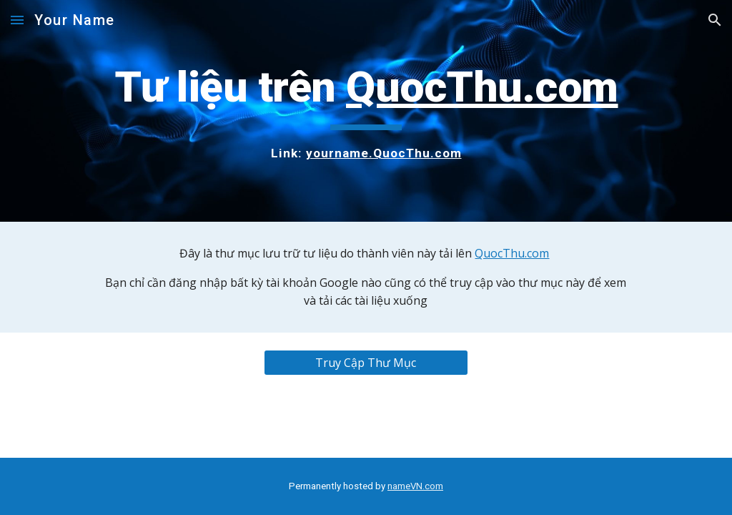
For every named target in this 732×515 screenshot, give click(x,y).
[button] (17, 19)
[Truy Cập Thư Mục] (366, 362)
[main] (366, 110)
